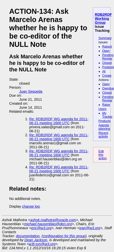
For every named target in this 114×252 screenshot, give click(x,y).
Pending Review (108, 56)
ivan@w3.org (89, 228)
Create (107, 75)
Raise (106, 104)
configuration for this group (64, 236)
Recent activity (103, 134)
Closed (107, 63)
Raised (107, 46)
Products (104, 121)
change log (31, 206)
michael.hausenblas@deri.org (48, 224)
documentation (28, 236)
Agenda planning (104, 127)
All (104, 71)
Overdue (108, 88)
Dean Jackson (35, 240)
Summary (105, 38)
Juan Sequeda (30, 91)
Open (106, 51)
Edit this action (102, 155)
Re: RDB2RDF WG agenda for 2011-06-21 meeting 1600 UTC (58, 121)
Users (102, 109)
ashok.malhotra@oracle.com (53, 220)
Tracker (107, 114)
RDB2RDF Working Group (103, 19)
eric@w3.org (41, 228)
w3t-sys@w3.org (42, 244)
